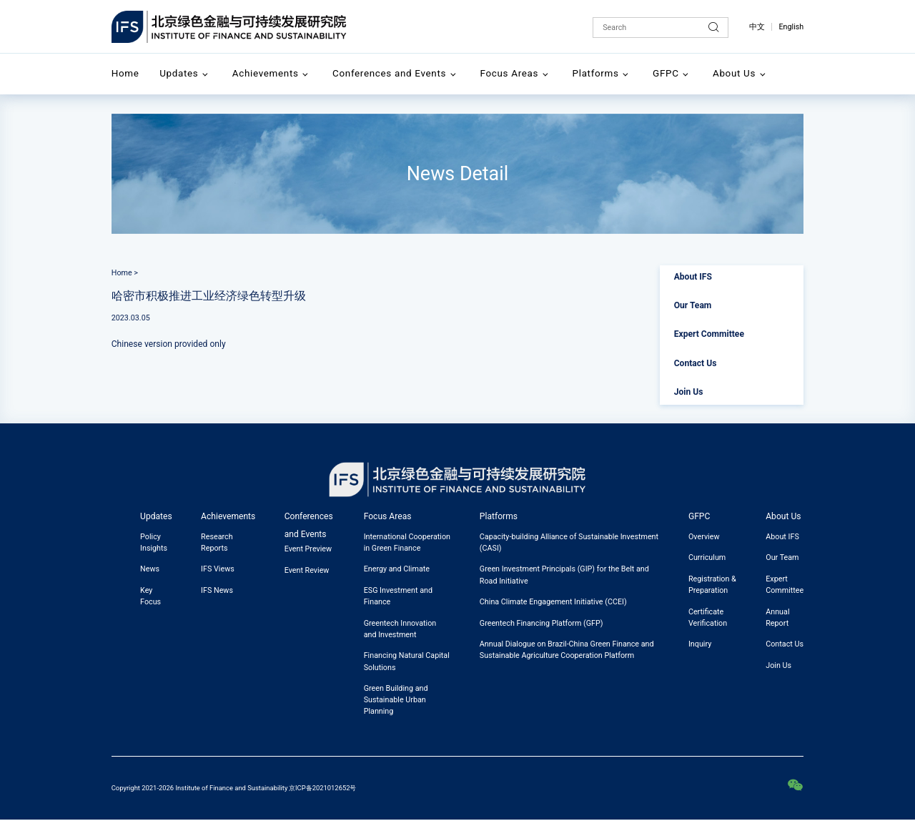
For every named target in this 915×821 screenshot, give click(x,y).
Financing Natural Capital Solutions (407, 661)
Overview (704, 536)
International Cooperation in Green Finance (407, 542)
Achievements (265, 73)
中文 (757, 26)
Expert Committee (709, 334)
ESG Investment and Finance (398, 596)
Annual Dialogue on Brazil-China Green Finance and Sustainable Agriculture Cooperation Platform (567, 649)
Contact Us (695, 363)
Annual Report (777, 617)
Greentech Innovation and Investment (400, 629)
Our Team (693, 305)
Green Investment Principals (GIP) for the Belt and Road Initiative (564, 574)
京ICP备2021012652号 (322, 788)
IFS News (217, 590)
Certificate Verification (707, 617)
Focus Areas (509, 73)
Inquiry (699, 644)
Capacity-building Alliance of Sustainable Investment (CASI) (569, 542)
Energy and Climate (397, 569)
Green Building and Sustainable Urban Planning (396, 700)
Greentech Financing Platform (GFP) (541, 623)
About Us (734, 73)
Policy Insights (153, 542)
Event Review (307, 570)
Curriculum (707, 557)
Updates (178, 73)
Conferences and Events (389, 73)
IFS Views (217, 569)
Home (125, 73)
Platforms (596, 73)
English (791, 26)
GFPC (666, 73)
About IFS (693, 277)
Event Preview (308, 549)
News (149, 569)
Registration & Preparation (712, 584)
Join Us (688, 392)
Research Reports (217, 542)
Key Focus (150, 596)
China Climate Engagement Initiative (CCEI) (553, 601)
